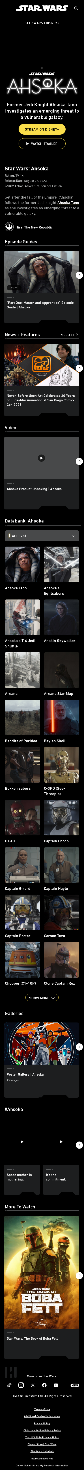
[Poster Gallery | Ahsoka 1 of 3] (41, 1043)
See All (68, 335)
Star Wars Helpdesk (42, 1451)
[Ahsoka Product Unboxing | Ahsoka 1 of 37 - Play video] (41, 458)
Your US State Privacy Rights (42, 1437)
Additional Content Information (42, 1416)
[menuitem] (7, 8)
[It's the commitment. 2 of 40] (61, 1141)
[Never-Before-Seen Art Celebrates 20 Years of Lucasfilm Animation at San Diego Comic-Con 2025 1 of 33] (41, 365)
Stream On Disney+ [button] (42, 129)
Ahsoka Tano (68, 202)
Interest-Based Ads (42, 1458)
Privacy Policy (42, 1423)
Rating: (10, 175)
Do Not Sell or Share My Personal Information (42, 1465)
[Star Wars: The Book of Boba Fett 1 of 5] (41, 1272)
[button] (42, 143)
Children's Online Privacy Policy (42, 1430)
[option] (45, 535)
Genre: (10, 186)
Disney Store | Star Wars (42, 1444)
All (19, 535)
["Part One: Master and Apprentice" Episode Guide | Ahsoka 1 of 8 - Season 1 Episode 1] (41, 272)
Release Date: (14, 181)
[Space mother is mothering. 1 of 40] (22, 1141)
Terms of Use (42, 1409)
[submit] (76, 8)
